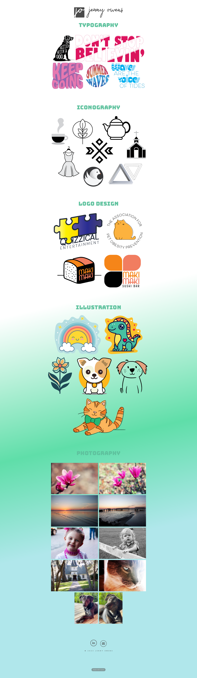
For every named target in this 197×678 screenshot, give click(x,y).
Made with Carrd (98, 670)
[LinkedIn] (93, 645)
